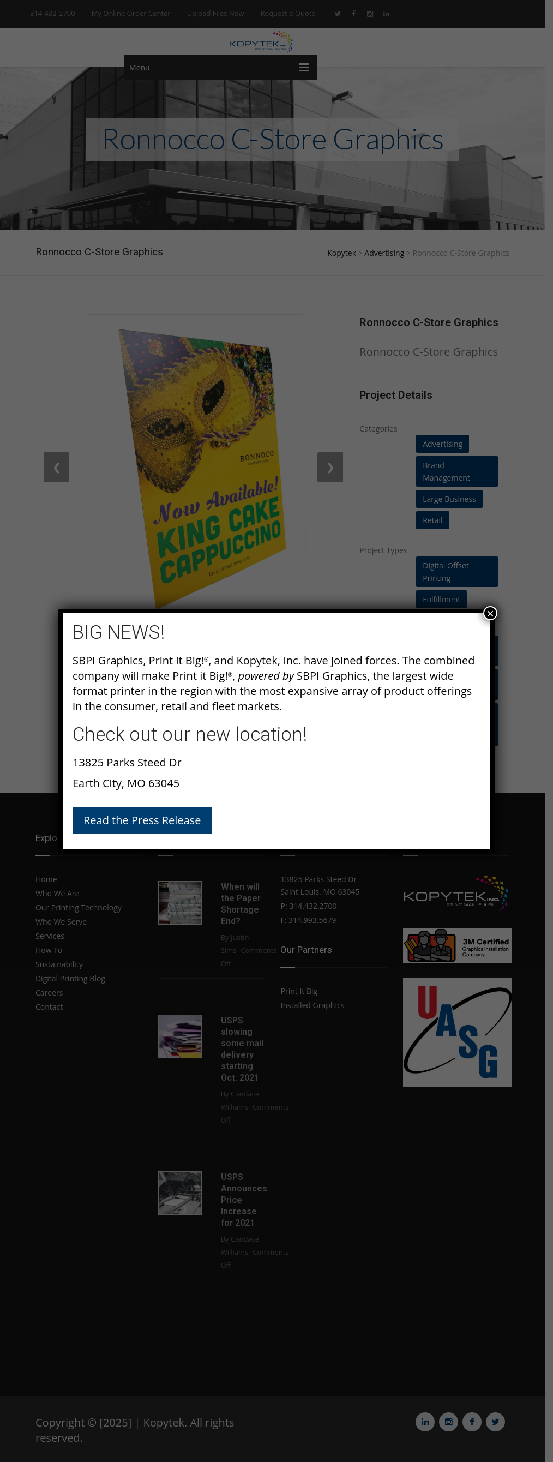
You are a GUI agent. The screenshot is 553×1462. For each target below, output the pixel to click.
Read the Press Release (142, 820)
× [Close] (490, 613)
